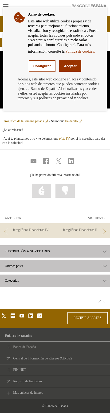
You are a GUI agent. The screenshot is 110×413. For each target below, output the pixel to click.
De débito (73, 121)
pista (64, 138)
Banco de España (24, 347)
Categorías (12, 280)
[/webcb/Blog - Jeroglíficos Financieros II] (82, 230)
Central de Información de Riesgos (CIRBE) (42, 358)
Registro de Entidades (27, 381)
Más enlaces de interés (28, 392)
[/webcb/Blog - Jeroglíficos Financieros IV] (27, 230)
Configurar (42, 66)
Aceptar (70, 66)
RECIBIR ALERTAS (88, 318)
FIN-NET (19, 369)
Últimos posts (14, 266)
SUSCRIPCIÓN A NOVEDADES (27, 251)
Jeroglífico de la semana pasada (25, 121)
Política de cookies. (80, 51)
